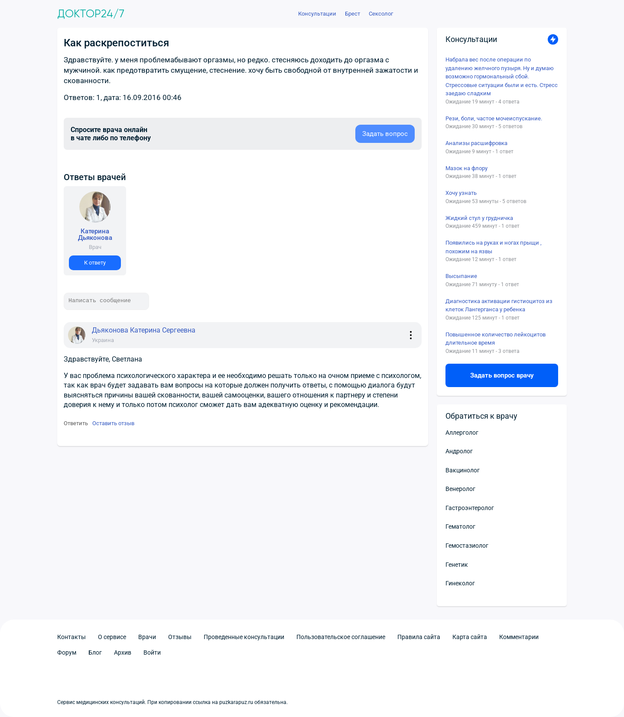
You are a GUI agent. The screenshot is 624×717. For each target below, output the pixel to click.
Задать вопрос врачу (502, 375)
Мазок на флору (466, 168)
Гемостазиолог (466, 545)
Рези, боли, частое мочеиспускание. (493, 118)
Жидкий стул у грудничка (479, 218)
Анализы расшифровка (476, 143)
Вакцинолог (462, 470)
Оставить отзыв (113, 423)
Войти (152, 652)
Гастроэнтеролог (469, 507)
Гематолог (460, 526)
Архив (122, 652)
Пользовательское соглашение (340, 636)
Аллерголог (461, 432)
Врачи (147, 636)
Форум (66, 652)
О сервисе (112, 636)
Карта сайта (469, 636)
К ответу (95, 262)
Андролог (459, 451)
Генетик (456, 564)
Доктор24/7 (90, 14)
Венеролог (460, 488)
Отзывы (180, 636)
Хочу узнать (461, 193)
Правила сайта (418, 636)
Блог (95, 652)
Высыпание (461, 276)
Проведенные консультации (244, 636)
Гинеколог (460, 583)
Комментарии (519, 636)
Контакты (71, 636)
